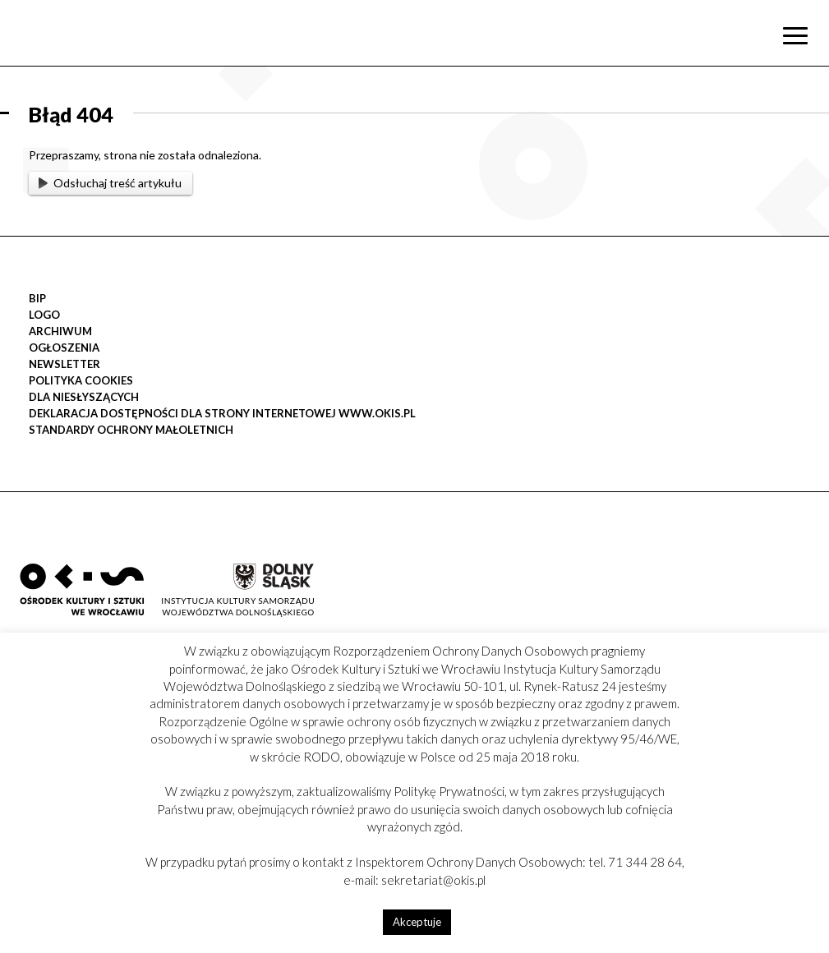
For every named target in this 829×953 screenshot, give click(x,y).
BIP (37, 298)
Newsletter (64, 364)
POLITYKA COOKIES (81, 380)
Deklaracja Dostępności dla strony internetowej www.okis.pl (222, 413)
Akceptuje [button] (417, 921)
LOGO (44, 314)
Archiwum (60, 331)
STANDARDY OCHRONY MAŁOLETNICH (131, 429)
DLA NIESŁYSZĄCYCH (84, 396)
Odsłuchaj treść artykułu (110, 183)
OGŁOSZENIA (64, 347)
